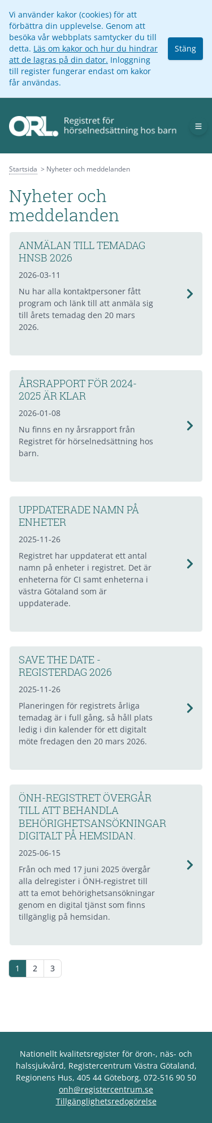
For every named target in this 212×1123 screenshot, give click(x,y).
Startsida (23, 169)
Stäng (185, 48)
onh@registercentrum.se (106, 1089)
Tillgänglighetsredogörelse (106, 1101)
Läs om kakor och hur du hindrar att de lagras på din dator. (83, 54)
